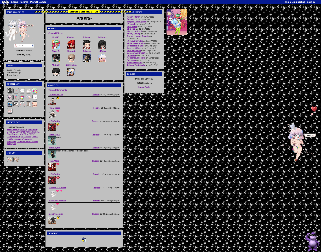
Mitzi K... (56, 37)
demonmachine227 (136, 53)
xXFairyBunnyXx (135, 41)
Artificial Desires (134, 62)
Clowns (27, 136)
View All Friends (55, 33)
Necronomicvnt (134, 31)
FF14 (26, 134)
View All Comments (57, 90)
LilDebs (102, 51)
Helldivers (11, 141)
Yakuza (10, 129)
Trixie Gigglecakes (295, 2)
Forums (24, 2)
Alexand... (71, 51)
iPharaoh (131, 24)
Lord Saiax (132, 26)
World (33, 2)
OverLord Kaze (134, 48)
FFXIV (32, 134)
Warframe (32, 129)
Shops (14, 2)
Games (42, 2)
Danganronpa (20, 129)
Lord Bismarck (134, 50)
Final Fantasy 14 (31, 132)
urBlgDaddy (54, 121)
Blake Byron (54, 134)
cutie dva (131, 55)
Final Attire (54, 161)
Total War (11, 144)
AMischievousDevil (136, 58)
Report (96, 94)
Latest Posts (144, 87)
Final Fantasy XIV (15, 134)
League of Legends (23, 139)
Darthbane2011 (56, 94)
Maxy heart (54, 108)
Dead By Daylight (15, 132)
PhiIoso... (87, 37)
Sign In (311, 2)
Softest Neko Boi (135, 46)
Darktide (21, 141)
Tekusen (87, 51)
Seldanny (102, 37)
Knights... (71, 37)
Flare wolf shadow (57, 187)
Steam (17, 136)
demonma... (71, 65)
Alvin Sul (56, 65)
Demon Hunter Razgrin (138, 36)
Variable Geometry (136, 43)
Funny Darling (133, 34)
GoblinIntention (56, 214)
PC (22, 136)
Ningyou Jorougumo (136, 21)
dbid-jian (131, 29)
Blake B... (56, 51)
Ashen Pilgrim (133, 17)
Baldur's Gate (31, 141)
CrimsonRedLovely (136, 65)
